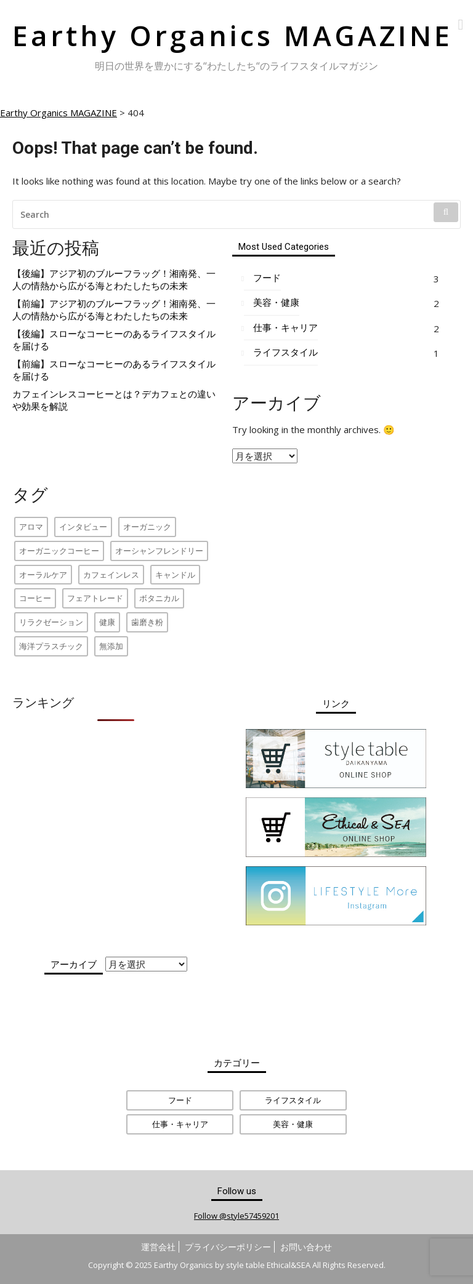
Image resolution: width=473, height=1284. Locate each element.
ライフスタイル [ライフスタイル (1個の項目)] (293, 1100)
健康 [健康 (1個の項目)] (107, 622)
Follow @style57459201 (236, 1215)
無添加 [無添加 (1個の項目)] (111, 646)
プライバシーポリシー (228, 1247)
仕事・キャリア (285, 327)
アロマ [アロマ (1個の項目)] (31, 526)
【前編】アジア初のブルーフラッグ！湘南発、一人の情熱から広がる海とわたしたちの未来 (114, 310)
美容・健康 (276, 302)
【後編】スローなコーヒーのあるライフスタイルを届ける (114, 340)
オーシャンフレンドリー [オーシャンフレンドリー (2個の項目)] (159, 550)
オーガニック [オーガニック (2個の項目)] (147, 526)
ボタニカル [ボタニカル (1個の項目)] (159, 598)
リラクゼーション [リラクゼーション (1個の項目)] (51, 622)
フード (267, 278)
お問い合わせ (306, 1247)
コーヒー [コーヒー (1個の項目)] (35, 598)
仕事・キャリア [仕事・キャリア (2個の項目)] (180, 1124)
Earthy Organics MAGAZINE (232, 35)
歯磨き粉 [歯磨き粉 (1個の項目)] (147, 622)
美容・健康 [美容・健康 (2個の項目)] (293, 1124)
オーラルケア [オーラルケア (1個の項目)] (43, 574)
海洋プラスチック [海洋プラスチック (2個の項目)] (51, 646)
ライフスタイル (285, 352)
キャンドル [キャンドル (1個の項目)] (175, 574)
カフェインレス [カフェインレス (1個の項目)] (111, 574)
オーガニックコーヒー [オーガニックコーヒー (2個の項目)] (59, 550)
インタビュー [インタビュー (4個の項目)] (83, 526)
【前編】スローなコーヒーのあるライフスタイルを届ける (114, 370)
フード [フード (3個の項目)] (180, 1100)
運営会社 (158, 1247)
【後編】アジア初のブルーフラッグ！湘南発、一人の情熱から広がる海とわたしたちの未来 (114, 280)
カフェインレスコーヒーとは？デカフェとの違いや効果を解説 (114, 400)
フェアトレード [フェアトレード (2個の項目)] (95, 598)
